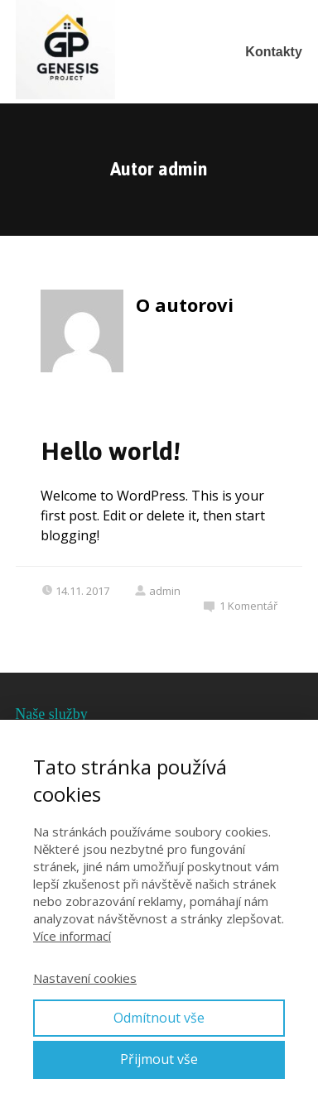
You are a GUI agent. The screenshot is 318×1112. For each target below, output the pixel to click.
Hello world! (111, 451)
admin (157, 590)
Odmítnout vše (159, 1018)
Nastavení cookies (85, 978)
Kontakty (273, 52)
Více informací (72, 935)
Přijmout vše (159, 1059)
